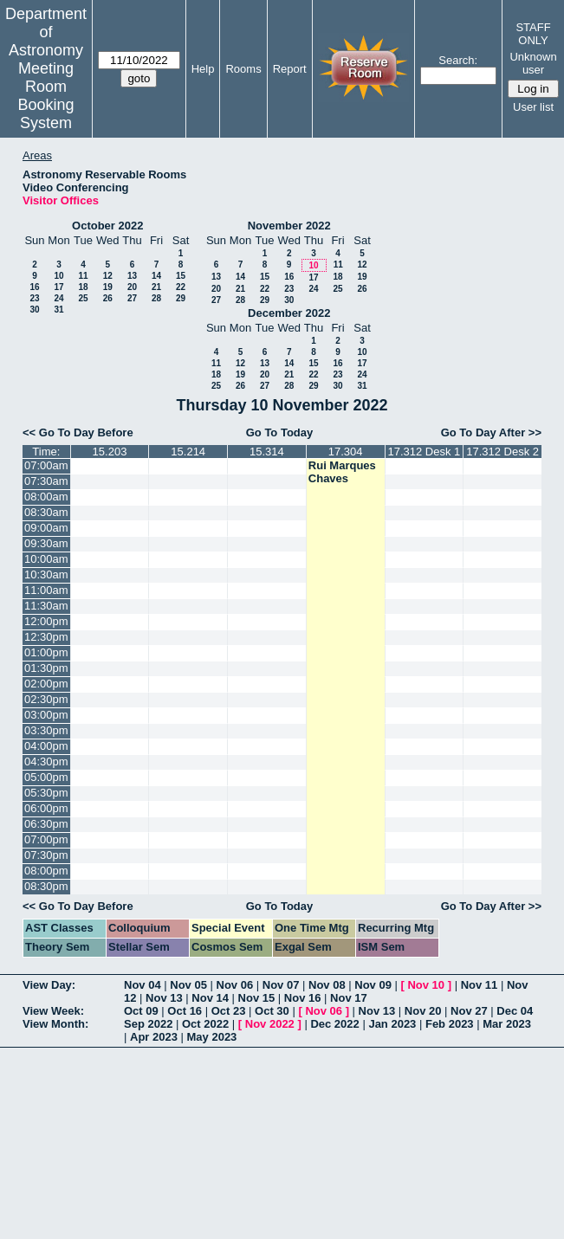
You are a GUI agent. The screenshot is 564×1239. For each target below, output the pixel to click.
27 (132, 298)
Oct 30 (272, 1010)
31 (58, 309)
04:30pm (46, 761)
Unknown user (532, 63)
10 (58, 276)
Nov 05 (188, 984)
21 (156, 287)
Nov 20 (423, 1010)
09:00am (46, 527)
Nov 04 (142, 984)
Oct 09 (141, 1010)
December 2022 (289, 313)
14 (156, 276)
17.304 (345, 451)
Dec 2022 (334, 1023)
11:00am (46, 590)
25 (83, 298)
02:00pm (46, 683)
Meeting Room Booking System (45, 96)
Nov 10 (425, 984)
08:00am (46, 496)
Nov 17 (348, 997)
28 (156, 298)
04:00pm (46, 745)
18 (83, 287)
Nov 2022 (270, 1023)
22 (180, 287)
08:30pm (46, 886)
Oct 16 (184, 1010)
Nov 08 (327, 984)
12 (108, 276)
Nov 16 (302, 997)
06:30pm (46, 823)
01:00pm (46, 652)
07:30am (46, 480)
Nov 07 (281, 984)
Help (203, 68)
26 (108, 298)
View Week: (53, 1010)
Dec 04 (514, 1010)
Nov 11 (479, 984)
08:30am (46, 512)
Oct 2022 (205, 1023)
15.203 (110, 451)
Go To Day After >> (491, 432)
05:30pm (46, 792)
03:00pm (46, 714)
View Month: (55, 1023)
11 (83, 276)
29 (180, 298)
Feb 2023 (449, 1023)
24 (58, 298)
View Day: (49, 984)
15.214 (188, 451)
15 (180, 276)
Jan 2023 (392, 1023)
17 (58, 287)
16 (34, 287)
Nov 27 (469, 1010)
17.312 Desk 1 (423, 451)
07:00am (46, 465)
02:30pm (46, 699)
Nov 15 (257, 997)
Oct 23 (228, 1010)
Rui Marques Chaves (342, 472)
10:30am (46, 574)
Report (290, 68)
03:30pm (46, 730)
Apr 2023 (154, 1036)
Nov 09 (373, 984)
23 (34, 298)
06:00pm (46, 808)
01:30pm (46, 667)
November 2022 (289, 225)
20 (132, 287)
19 (108, 287)
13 (132, 276)
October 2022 (107, 225)
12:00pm (46, 621)
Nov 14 (210, 997)
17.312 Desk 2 (502, 451)
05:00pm (46, 777)
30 (34, 309)
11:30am (46, 605)
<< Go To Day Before (78, 432)
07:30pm (46, 855)
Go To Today (280, 432)
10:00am (46, 558)
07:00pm (46, 839)
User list (533, 106)
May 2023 (212, 1036)
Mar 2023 (507, 1023)
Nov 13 (164, 997)
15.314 (267, 451)
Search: (457, 60)
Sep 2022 (148, 1023)
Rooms (243, 68)
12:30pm (46, 636)
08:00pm (46, 870)
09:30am (46, 543)
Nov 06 (235, 984)
